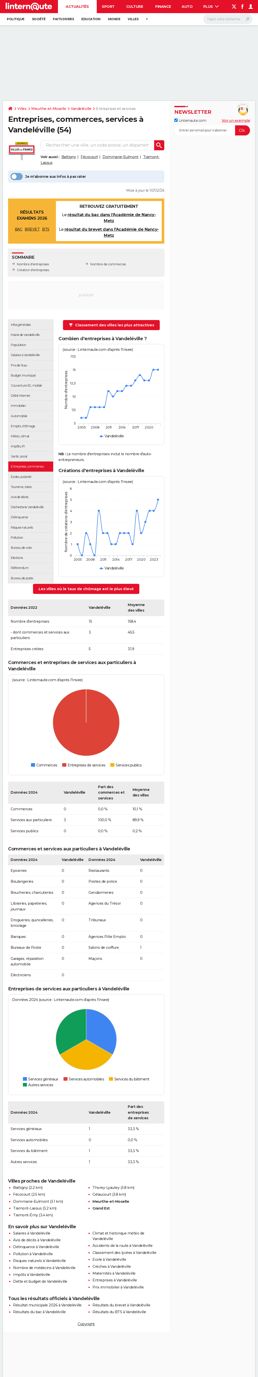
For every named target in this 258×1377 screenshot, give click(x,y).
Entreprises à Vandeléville (114, 1280)
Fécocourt (89, 157)
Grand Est (101, 1208)
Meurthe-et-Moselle (48, 108)
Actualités (77, 6)
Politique (15, 19)
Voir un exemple (236, 120)
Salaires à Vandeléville (31, 1233)
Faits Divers (63, 19)
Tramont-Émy (25, 1215)
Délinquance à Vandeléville (36, 1247)
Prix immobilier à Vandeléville (118, 1287)
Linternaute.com (190, 120)
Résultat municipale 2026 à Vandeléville (47, 1305)
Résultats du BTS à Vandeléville (119, 1312)
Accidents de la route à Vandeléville (122, 1245)
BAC (18, 229)
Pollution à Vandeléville (33, 1254)
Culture (134, 6)
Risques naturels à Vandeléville (39, 1260)
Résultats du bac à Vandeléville (39, 1312)
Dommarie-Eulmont (120, 157)
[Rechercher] (227, 19)
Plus (211, 6)
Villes (133, 19)
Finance (163, 6)
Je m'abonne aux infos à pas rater (48, 176)
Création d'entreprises (33, 270)
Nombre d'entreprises (33, 264)
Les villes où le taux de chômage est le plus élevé (86, 589)
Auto (187, 6)
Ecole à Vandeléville (109, 1259)
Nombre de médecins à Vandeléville (44, 1268)
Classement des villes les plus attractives (111, 325)
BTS (45, 229)
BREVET (32, 229)
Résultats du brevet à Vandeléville (121, 1305)
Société (39, 19)
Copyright (86, 1324)
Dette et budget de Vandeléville (40, 1281)
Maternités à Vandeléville (114, 1273)
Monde (114, 19)
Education (91, 19)
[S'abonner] (212, 130)
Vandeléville (81, 108)
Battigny (68, 157)
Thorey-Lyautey (105, 1187)
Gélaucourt (101, 1194)
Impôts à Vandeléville (31, 1274)
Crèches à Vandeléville (111, 1266)
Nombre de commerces (108, 264)
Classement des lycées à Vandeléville (124, 1252)
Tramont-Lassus (27, 1208)
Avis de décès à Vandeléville (36, 1240)
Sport (108, 6)
